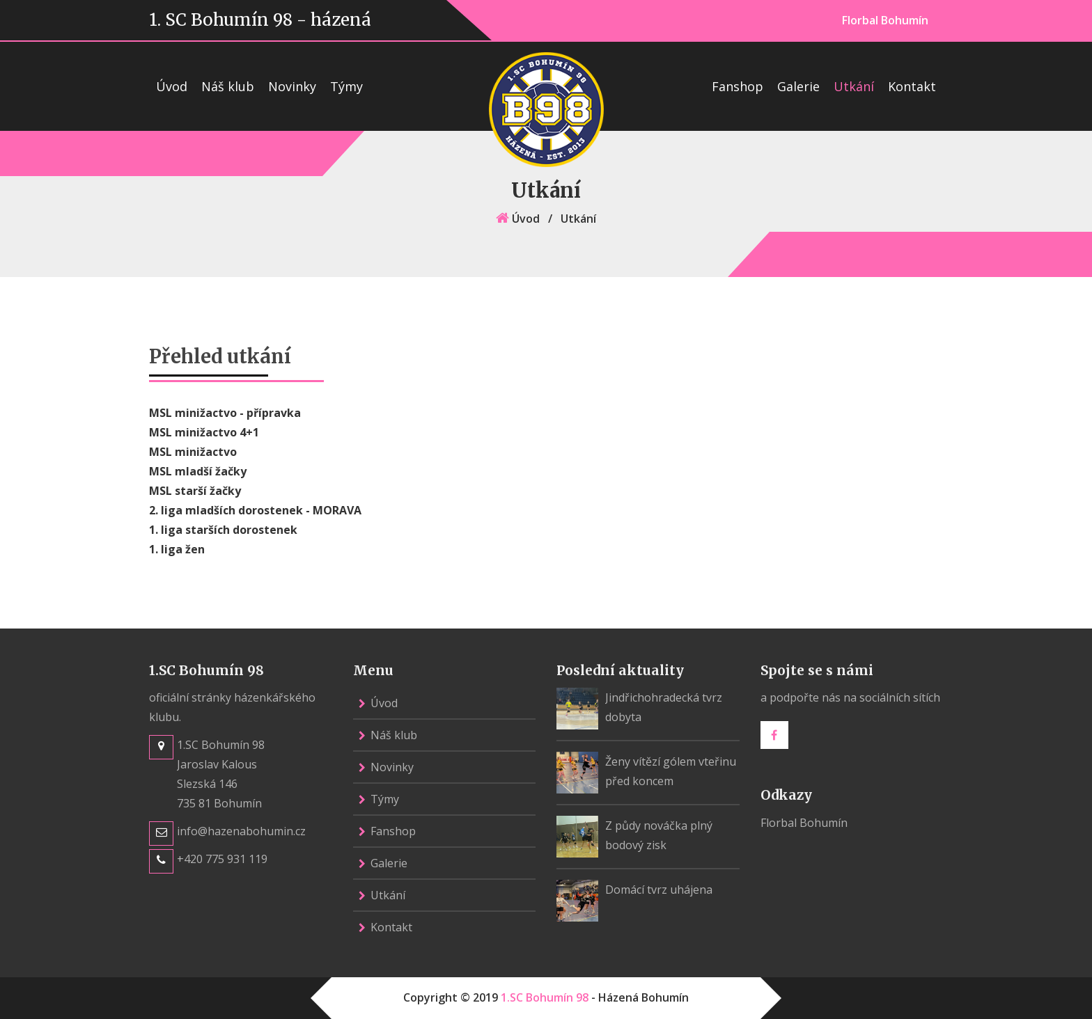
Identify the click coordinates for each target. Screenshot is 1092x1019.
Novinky (292, 86)
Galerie (798, 86)
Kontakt (912, 86)
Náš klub (227, 86)
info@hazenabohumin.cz (241, 831)
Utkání (854, 86)
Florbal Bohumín (885, 20)
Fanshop (737, 86)
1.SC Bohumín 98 (544, 997)
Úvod (171, 86)
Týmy (346, 86)
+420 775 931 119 (222, 859)
